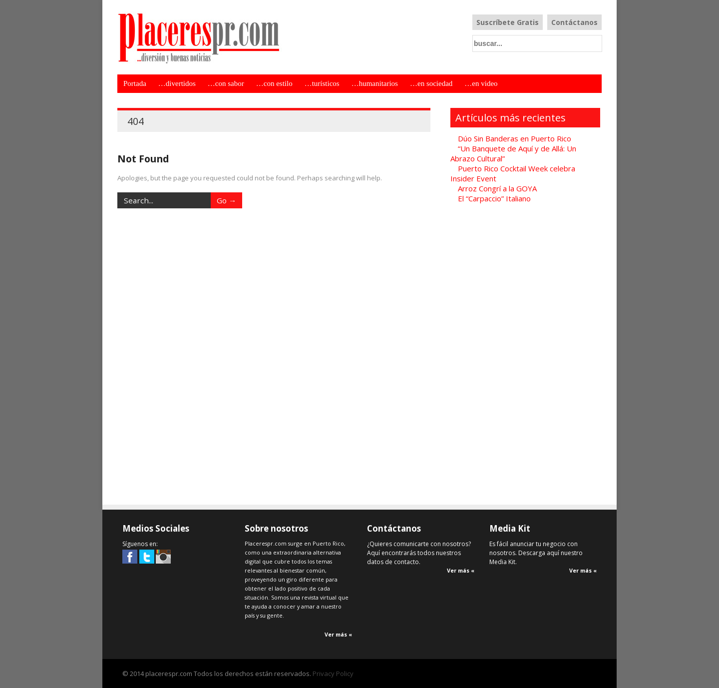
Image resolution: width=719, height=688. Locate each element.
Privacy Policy (333, 673)
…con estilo (274, 83)
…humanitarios (375, 83)
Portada (134, 83)
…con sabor (226, 83)
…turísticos (322, 83)
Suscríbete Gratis (507, 22)
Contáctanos (574, 22)
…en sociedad (431, 83)
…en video (480, 83)
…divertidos (177, 83)
